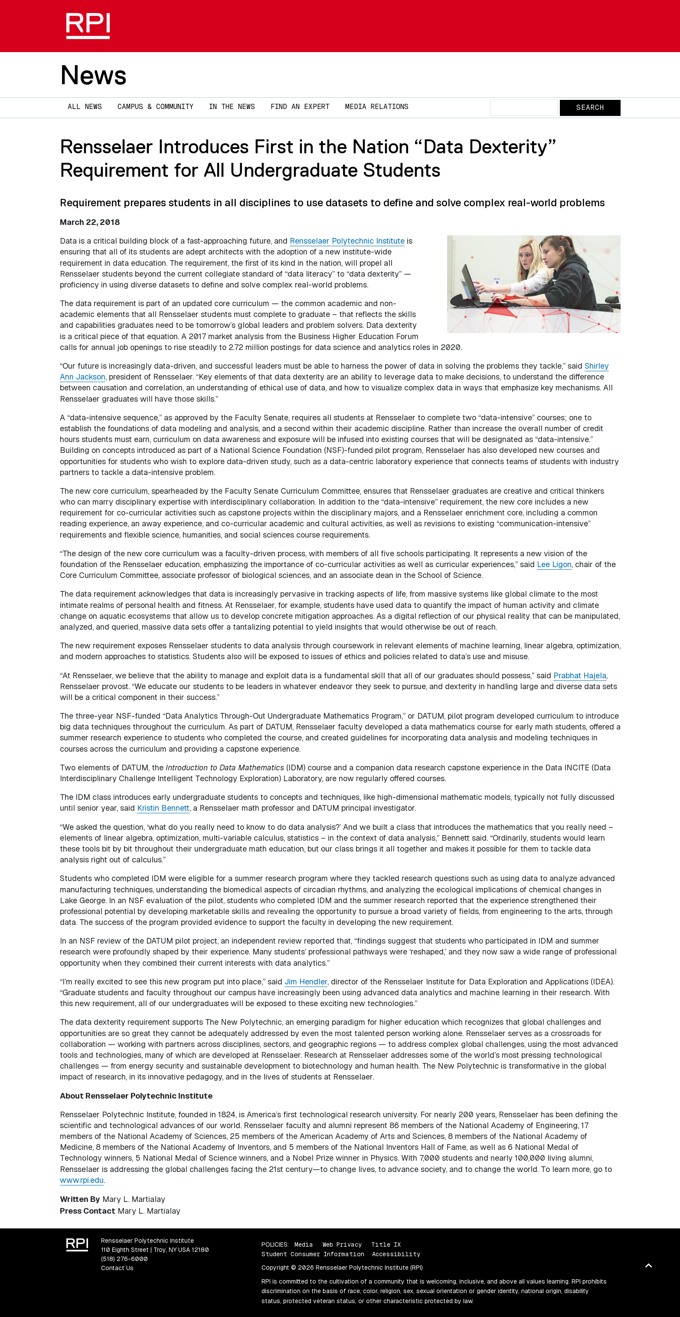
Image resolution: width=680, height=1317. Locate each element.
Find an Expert (300, 106)
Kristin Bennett (163, 808)
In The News (232, 106)
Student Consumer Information (313, 1254)
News (93, 74)
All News (85, 106)
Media (303, 1244)
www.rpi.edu (82, 1180)
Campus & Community (155, 106)
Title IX (386, 1244)
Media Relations (377, 106)
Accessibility (396, 1254)
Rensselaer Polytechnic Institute (347, 241)
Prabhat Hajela (579, 675)
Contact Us (117, 1268)
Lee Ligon (554, 564)
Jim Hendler (305, 982)
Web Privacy (342, 1244)
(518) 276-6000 (124, 1259)
